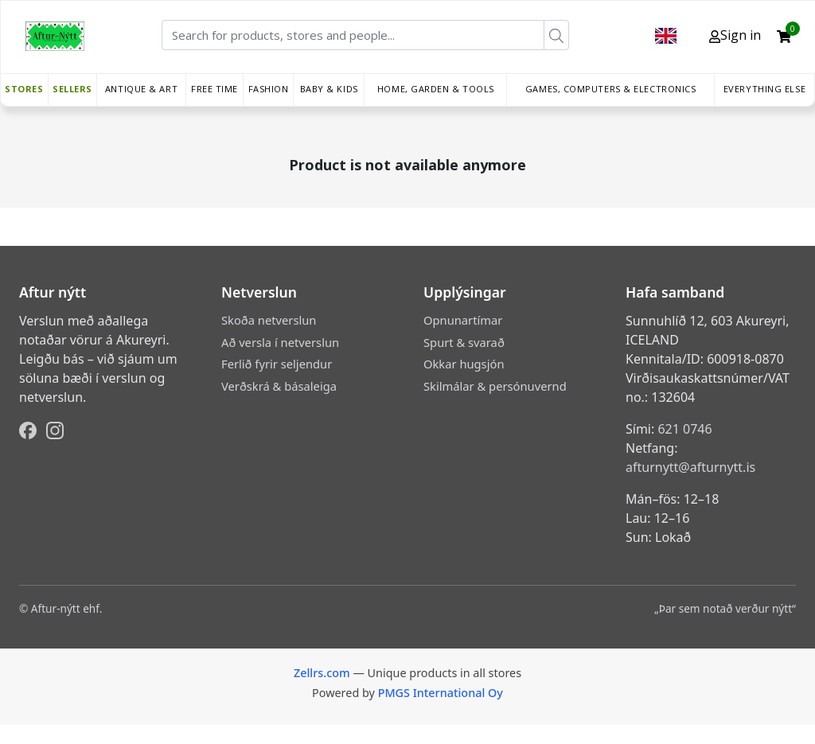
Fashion (268, 89)
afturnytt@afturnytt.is (690, 467)
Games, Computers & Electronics (610, 89)
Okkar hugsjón (463, 364)
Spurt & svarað (464, 342)
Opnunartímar (462, 320)
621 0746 (684, 429)
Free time (214, 89)
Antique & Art (141, 89)
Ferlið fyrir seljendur (276, 364)
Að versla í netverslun (280, 342)
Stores (24, 89)
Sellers (72, 89)
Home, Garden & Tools (435, 89)
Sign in (735, 35)
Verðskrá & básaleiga (279, 386)
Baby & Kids (329, 89)
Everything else (764, 89)
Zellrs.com (322, 672)
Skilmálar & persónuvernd (495, 386)
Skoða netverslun (268, 320)
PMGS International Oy (440, 692)
